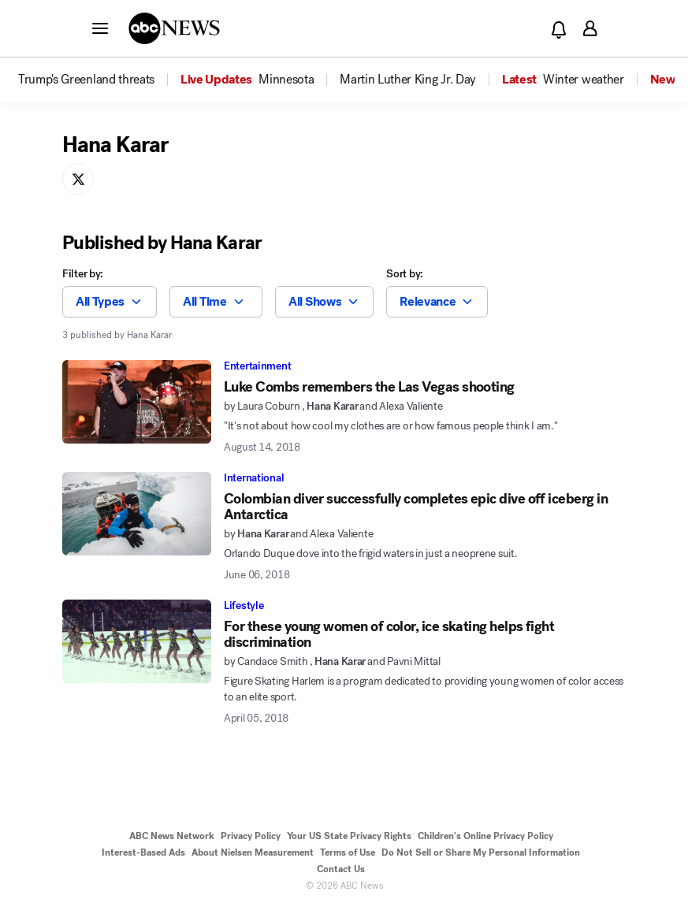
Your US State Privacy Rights (349, 836)
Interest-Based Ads (143, 852)
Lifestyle (243, 605)
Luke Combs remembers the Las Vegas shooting (369, 387)
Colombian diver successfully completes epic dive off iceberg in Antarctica (416, 506)
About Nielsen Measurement (253, 852)
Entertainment (257, 365)
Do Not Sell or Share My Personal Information (480, 852)
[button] (100, 27)
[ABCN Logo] (174, 28)
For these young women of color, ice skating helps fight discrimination (389, 634)
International (254, 477)
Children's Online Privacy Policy (485, 836)
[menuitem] (86, 79)
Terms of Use (347, 852)
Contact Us (341, 869)
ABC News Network (171, 836)
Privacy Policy (251, 836)
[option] (98, 79)
